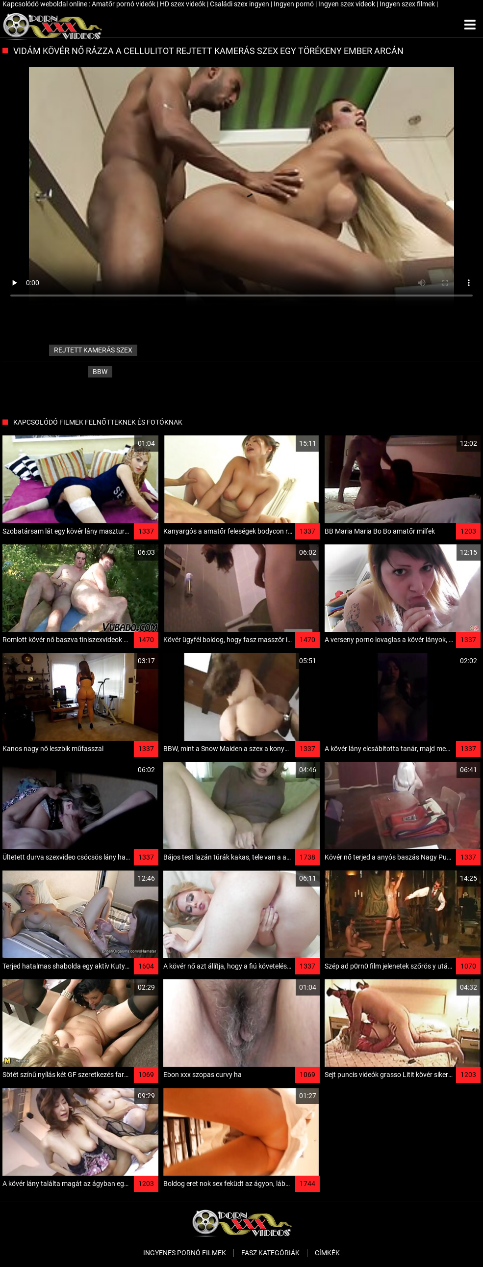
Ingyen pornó (294, 4)
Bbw (100, 372)
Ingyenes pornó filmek (184, 1253)
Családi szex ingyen (240, 4)
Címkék (327, 1253)
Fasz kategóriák (270, 1253)
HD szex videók (183, 4)
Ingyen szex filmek (408, 4)
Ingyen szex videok (347, 4)
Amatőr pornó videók (124, 4)
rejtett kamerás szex (93, 350)
